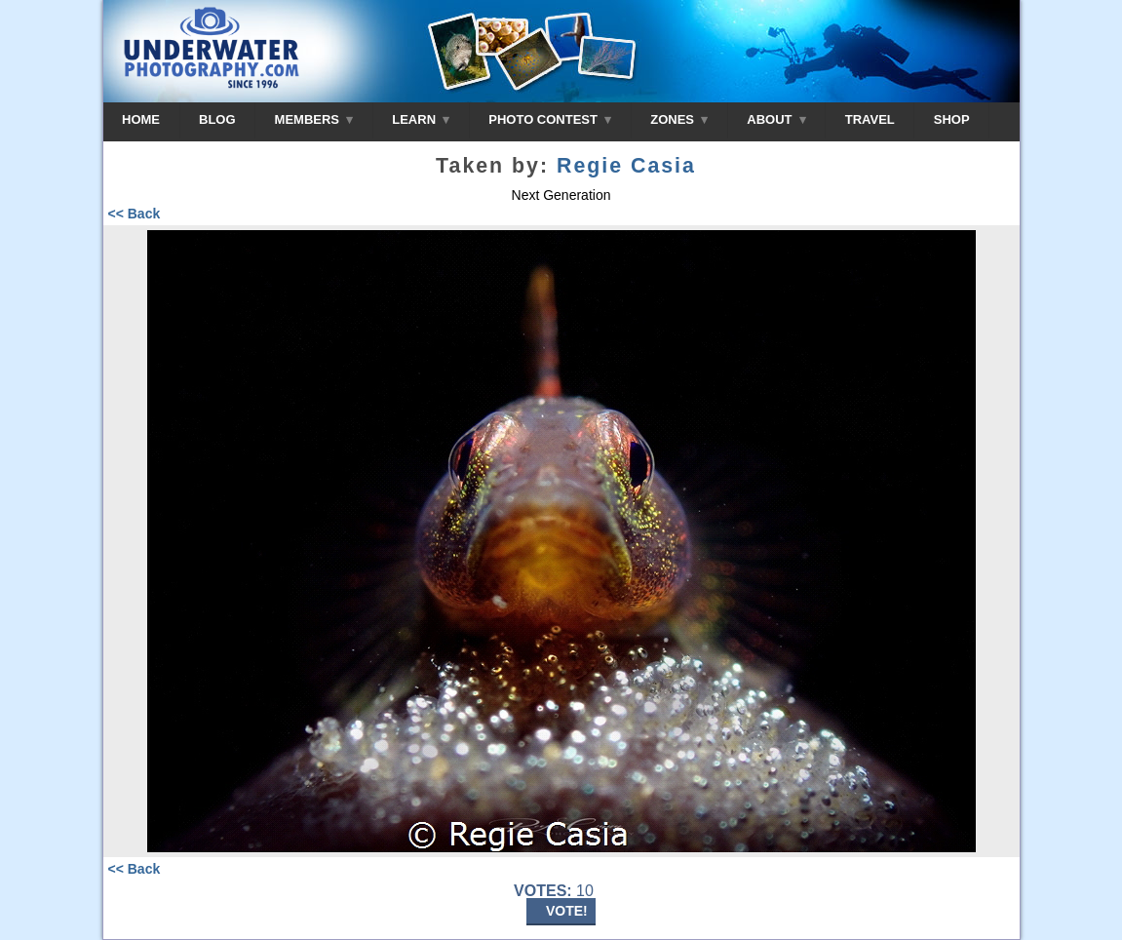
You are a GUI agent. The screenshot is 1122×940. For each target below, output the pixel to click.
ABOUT (776, 119)
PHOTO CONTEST (549, 119)
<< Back (134, 213)
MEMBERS (314, 119)
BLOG (217, 119)
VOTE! (567, 911)
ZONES (679, 119)
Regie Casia (626, 165)
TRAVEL (870, 119)
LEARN (420, 119)
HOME (141, 119)
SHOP (952, 119)
